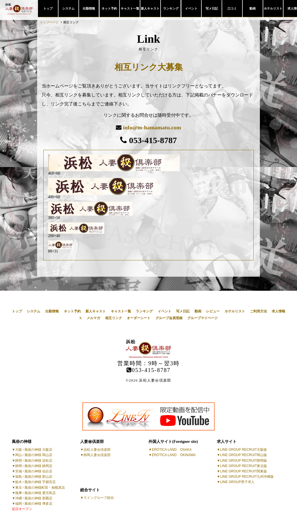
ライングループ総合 (99, 498)
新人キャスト (150, 8)
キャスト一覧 (130, 8)
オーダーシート (138, 318)
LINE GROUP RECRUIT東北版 (243, 466)
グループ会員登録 (169, 318)
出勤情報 (89, 8)
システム (68, 8)
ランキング (171, 8)
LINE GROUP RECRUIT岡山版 (243, 455)
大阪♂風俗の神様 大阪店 (33, 450)
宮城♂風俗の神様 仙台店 (33, 471)
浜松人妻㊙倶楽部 (97, 450)
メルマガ (93, 318)
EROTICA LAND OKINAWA (174, 455)
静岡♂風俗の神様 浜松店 (33, 460)
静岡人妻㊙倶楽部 (97, 455)
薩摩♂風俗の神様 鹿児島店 (35, 493)
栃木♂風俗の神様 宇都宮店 (35, 482)
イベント (191, 8)
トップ (48, 8)
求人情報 (278, 311)
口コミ (232, 8)
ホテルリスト (273, 8)
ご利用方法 (258, 311)
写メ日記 (212, 8)
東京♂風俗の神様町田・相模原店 (40, 487)
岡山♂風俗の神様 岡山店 (33, 455)
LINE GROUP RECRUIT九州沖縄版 (247, 477)
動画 (252, 8)
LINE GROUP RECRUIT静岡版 (243, 460)
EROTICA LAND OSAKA (172, 450)
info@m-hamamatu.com (152, 127)
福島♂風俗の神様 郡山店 (33, 477)
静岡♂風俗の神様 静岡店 (33, 466)
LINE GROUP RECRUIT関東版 (243, 471)
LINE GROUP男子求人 (237, 482)
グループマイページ (202, 318)
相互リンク (113, 318)
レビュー (213, 311)
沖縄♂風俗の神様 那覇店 (33, 498)
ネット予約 (109, 8)
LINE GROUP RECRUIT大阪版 (243, 450)
